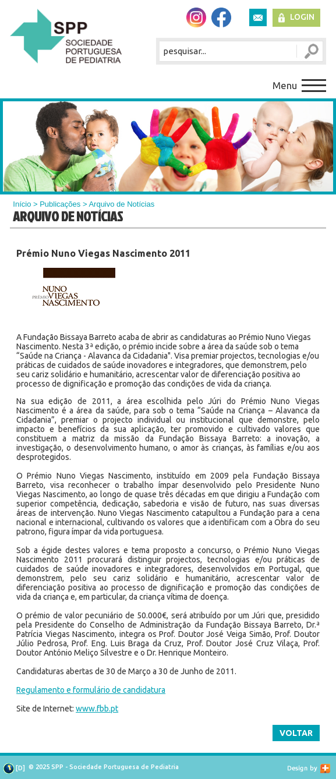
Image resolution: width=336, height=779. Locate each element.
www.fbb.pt (97, 708)
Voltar (296, 733)
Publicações (60, 204)
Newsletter (258, 17)
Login (302, 17)
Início (22, 204)
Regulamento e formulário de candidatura (90, 690)
